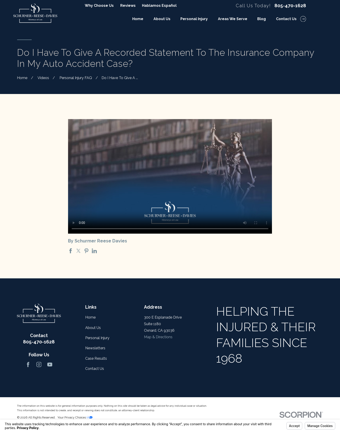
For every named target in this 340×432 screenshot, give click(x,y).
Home (90, 317)
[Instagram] (38, 364)
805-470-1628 (290, 5)
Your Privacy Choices (74, 417)
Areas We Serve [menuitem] (232, 19)
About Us (93, 328)
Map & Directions (158, 337)
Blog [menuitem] (261, 19)
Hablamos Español (159, 5)
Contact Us (94, 368)
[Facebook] (28, 364)
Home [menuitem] (137, 19)
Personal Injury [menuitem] (194, 19)
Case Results (96, 358)
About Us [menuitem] (161, 19)
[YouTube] (49, 364)
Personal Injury (97, 338)
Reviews (128, 5)
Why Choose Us (99, 5)
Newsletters (95, 348)
